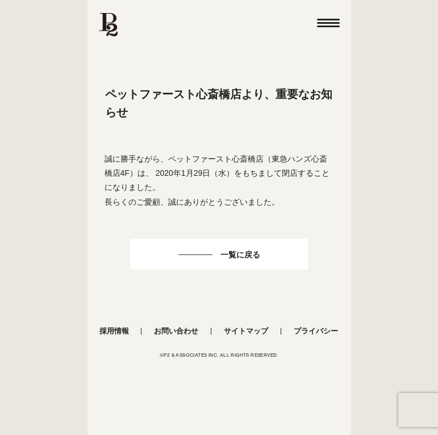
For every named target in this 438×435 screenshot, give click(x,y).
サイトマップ (246, 331)
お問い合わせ (176, 331)
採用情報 (114, 331)
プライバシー (316, 331)
